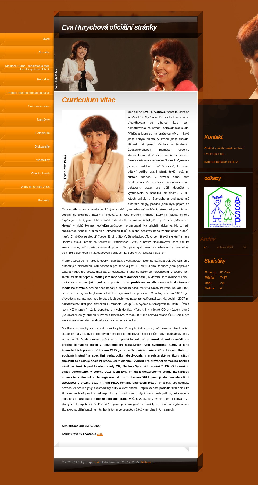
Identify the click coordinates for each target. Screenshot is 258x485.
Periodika (43, 79)
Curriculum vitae (39, 106)
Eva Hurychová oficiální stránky (109, 27)
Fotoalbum (42, 133)
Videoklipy (43, 159)
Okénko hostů (40, 173)
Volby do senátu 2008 (35, 186)
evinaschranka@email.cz (221, 161)
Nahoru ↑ (147, 462)
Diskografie (42, 146)
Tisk (96, 462)
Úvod (46, 39)
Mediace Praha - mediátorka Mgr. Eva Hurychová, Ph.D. (27, 67)
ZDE (100, 434)
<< (205, 247)
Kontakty (44, 200)
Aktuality (44, 52)
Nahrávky (43, 119)
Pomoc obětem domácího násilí (29, 92)
